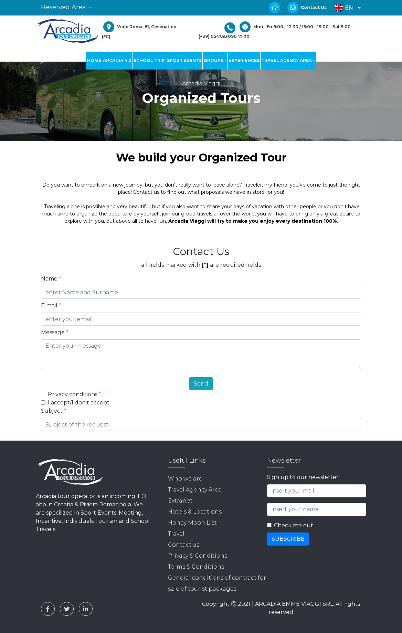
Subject (53, 411)
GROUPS (213, 60)
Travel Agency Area (195, 489)
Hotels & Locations (195, 511)
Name (51, 278)
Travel (176, 533)
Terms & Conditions (196, 566)
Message (54, 332)
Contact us (183, 544)
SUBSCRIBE (288, 539)
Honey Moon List (192, 522)
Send (201, 383)
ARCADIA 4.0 (117, 60)
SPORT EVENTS (184, 60)
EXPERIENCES (244, 60)
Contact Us (314, 7)
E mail (51, 305)
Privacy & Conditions (197, 555)
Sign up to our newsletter (303, 477)
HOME (94, 60)
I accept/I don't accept (78, 402)
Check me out (293, 525)
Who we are (185, 478)
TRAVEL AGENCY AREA (286, 60)
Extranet (180, 500)
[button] (346, 7)
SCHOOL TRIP (149, 60)
